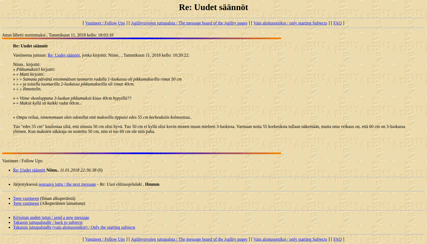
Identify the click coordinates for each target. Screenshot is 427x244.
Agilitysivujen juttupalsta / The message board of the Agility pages (189, 23)
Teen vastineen (26, 198)
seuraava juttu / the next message (67, 184)
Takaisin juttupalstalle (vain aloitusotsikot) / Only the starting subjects (74, 227)
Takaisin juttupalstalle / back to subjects (48, 222)
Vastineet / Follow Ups (105, 23)
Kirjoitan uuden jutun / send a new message (51, 217)
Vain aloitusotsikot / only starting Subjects (290, 23)
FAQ (337, 23)
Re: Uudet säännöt (64, 55)
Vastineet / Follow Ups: (22, 160)
